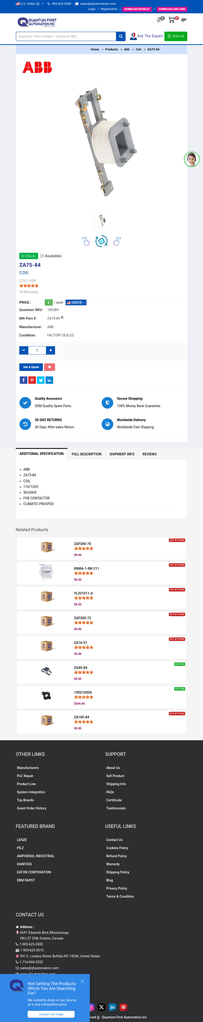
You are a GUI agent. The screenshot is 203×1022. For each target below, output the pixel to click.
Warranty (113, 864)
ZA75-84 (153, 49)
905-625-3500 (59, 3)
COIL (22, 280)
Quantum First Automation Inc (124, 1017)
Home (95, 49)
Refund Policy (116, 856)
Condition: (27, 335)
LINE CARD (168, 9)
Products (111, 49)
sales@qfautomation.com (95, 3)
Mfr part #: (28, 318)
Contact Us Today (53, 1014)
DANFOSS (24, 864)
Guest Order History (31, 808)
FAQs (110, 792)
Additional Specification (42, 454)
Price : (25, 302)
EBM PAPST (26, 880)
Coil (138, 49)
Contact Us (114, 840)
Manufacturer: (30, 327)
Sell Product (115, 776)
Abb (126, 49)
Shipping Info (116, 784)
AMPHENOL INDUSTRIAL (36, 856)
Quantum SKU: (31, 310)
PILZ (20, 848)
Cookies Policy (117, 848)
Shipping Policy (117, 872)
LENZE (22, 840)
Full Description (87, 454)
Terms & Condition (120, 896)
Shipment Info (122, 454)
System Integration (31, 792)
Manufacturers (28, 768)
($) (29, 3)
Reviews (149, 454)
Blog (109, 880)
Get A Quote (31, 367)
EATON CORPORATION (34, 872)
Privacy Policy (116, 888)
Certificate (114, 800)
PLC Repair (25, 776)
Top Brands (25, 800)
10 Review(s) (28, 292)
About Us (113, 768)
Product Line (26, 784)
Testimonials (116, 808)
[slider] (28, 285)
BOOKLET (127, 9)
